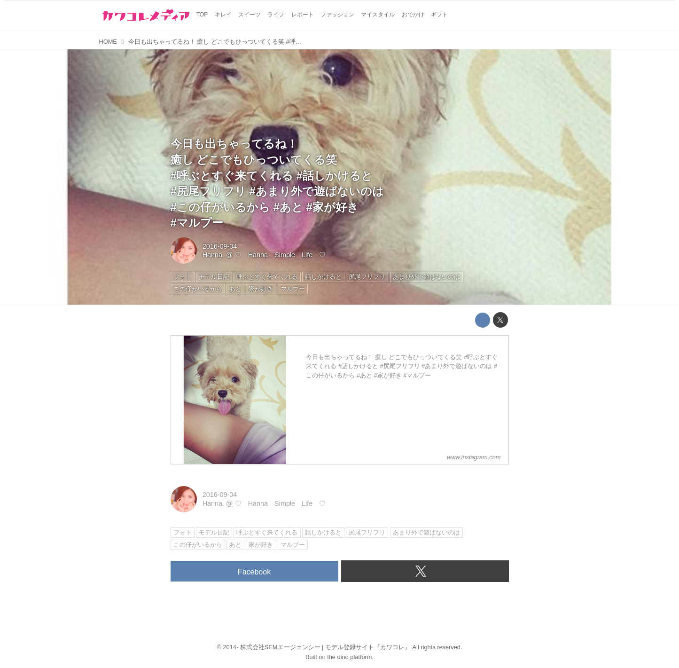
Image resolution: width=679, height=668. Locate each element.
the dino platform (349, 656)
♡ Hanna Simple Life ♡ (280, 255)
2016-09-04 (220, 246)
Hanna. (213, 255)
